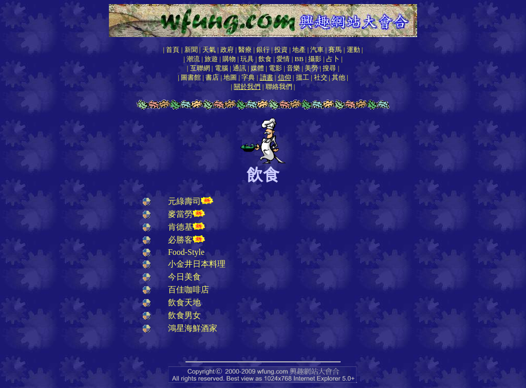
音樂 (293, 68)
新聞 (191, 49)
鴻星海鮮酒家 (192, 328)
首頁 (172, 49)
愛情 (283, 59)
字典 (248, 77)
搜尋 (329, 68)
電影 (275, 68)
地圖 (230, 77)
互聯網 (200, 68)
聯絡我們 (279, 86)
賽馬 (335, 49)
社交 (320, 77)
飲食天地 (184, 302)
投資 (281, 49)
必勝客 (180, 239)
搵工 (302, 77)
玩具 (247, 59)
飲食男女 (184, 315)
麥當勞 (180, 214)
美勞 (311, 68)
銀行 (263, 49)
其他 (338, 77)
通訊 (239, 68)
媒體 (257, 68)
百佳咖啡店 (188, 289)
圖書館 (191, 77)
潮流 (193, 59)
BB (299, 59)
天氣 (209, 49)
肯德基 (180, 227)
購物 (229, 59)
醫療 (245, 49)
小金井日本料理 (197, 264)
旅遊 (211, 59)
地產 (299, 49)
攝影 (315, 59)
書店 (212, 77)
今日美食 (184, 276)
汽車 (317, 49)
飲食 (265, 59)
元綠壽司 (184, 201)
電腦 (221, 68)
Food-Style (186, 252)
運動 (353, 49)
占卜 (333, 59)
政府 (227, 49)
